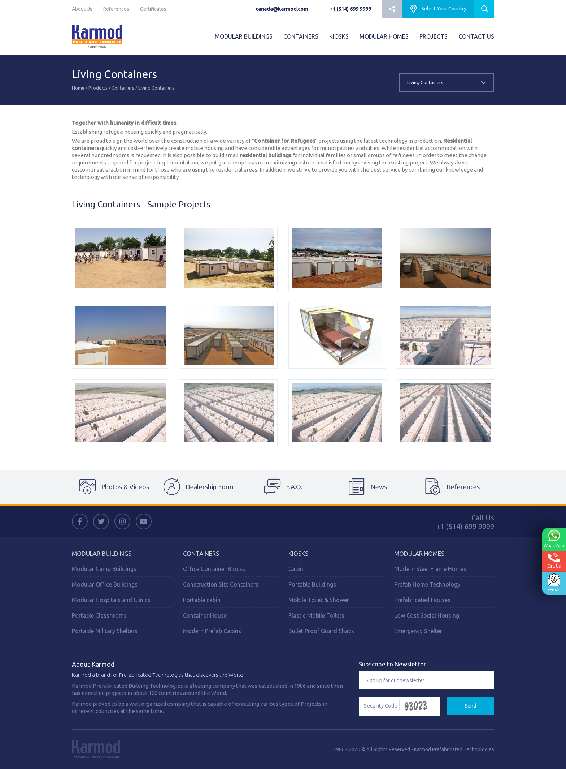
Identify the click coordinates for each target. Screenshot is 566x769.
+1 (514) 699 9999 (350, 9)
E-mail (553, 582)
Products (98, 87)
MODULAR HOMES (384, 36)
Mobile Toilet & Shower (318, 600)
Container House (205, 615)
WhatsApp (553, 538)
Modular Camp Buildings (104, 569)
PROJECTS (433, 36)
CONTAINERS (300, 36)
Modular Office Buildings (105, 584)
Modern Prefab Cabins (212, 631)
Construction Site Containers (220, 584)
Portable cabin (202, 600)
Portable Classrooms (99, 615)
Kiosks (298, 553)
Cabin (295, 569)
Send (470, 706)
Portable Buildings (312, 584)
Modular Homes (419, 553)
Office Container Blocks (214, 569)
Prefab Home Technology (427, 584)
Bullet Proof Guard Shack (321, 631)
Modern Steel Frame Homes (430, 569)
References (116, 9)
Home (78, 87)
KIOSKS (339, 36)
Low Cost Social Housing (426, 615)
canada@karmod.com (282, 9)
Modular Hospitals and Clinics (111, 600)
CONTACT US (476, 36)
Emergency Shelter (418, 631)
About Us (82, 9)
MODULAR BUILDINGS (244, 36)
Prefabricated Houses (422, 600)
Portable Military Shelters (105, 631)
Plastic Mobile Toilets (316, 615)
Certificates (153, 9)
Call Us (553, 560)
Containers (123, 87)
